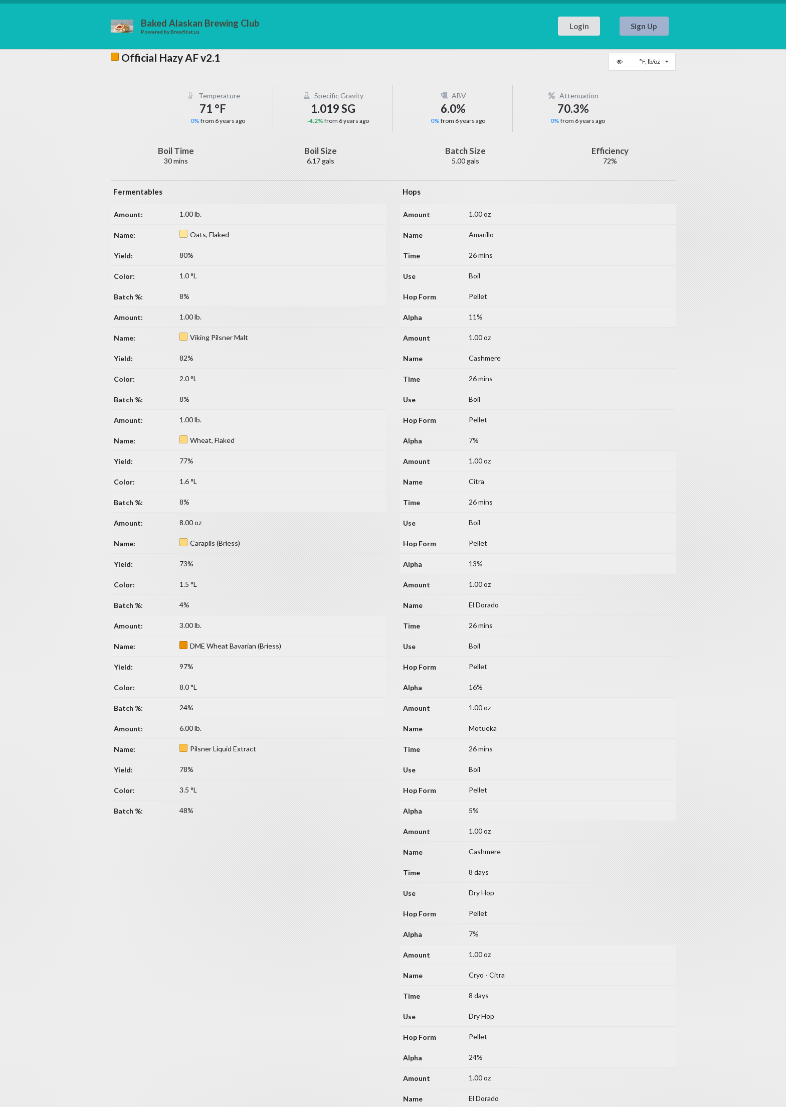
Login (579, 26)
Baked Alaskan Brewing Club (200, 23)
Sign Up (644, 26)
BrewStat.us (185, 32)
